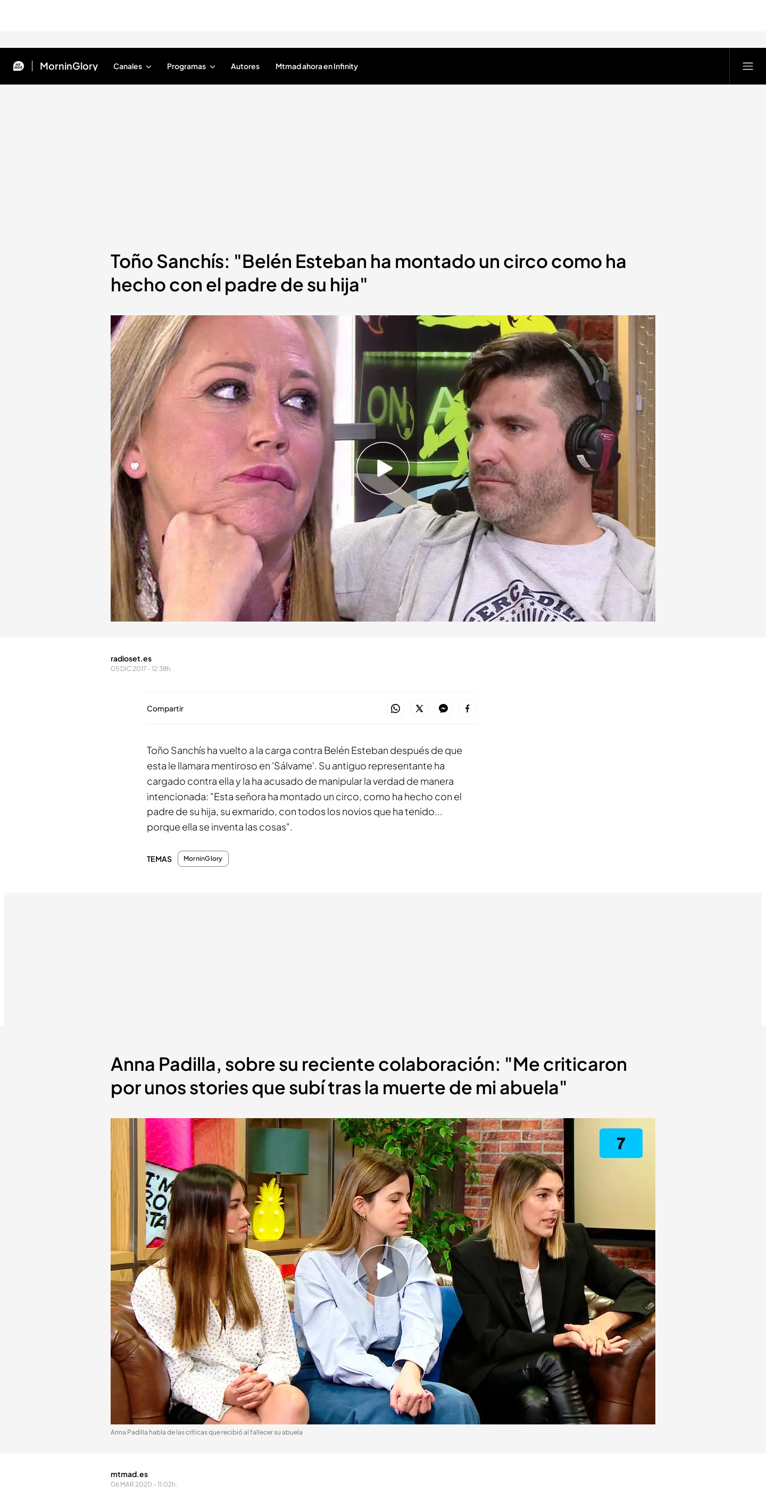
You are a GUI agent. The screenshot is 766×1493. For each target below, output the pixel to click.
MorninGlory (203, 858)
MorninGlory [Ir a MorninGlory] (69, 66)
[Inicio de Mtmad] (18, 66)
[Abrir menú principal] (748, 66)
